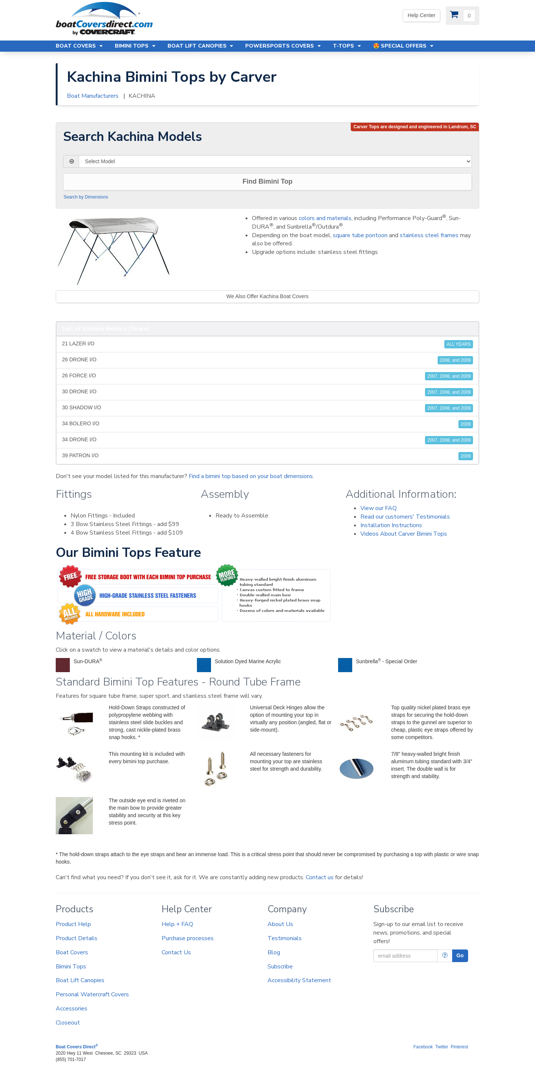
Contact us (320, 877)
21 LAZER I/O (267, 344)
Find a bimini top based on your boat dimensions (251, 476)
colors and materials (325, 218)
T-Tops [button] (347, 45)
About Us (280, 924)
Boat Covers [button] (80, 45)
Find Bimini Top (268, 181)
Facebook (423, 1046)
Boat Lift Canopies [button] (201, 45)
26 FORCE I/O (267, 376)
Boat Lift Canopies (80, 980)
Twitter (441, 1046)
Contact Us (176, 952)
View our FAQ (378, 508)
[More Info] (445, 955)
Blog (274, 952)
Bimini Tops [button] (135, 45)
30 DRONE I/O (267, 392)
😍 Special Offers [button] (403, 45)
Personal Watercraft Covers (92, 994)
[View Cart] (462, 15)
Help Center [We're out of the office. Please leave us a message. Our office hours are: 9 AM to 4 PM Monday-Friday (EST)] (421, 15)
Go (460, 955)
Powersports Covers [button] (283, 45)
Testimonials (285, 938)
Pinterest (459, 1046)
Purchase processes (188, 938)
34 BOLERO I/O (267, 424)
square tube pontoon (360, 235)
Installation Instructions (391, 525)
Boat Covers (72, 952)
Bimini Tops (71, 966)
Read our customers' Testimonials (405, 517)
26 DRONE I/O (267, 360)
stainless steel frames (429, 235)
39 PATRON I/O (267, 456)
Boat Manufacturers (93, 96)
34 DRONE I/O (267, 440)
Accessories (71, 1008)
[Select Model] (275, 161)
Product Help (73, 924)
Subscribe (280, 966)
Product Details (76, 938)
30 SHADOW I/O (267, 408)
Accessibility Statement (299, 980)
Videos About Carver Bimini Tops (403, 534)
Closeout (68, 1023)
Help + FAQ (177, 924)
